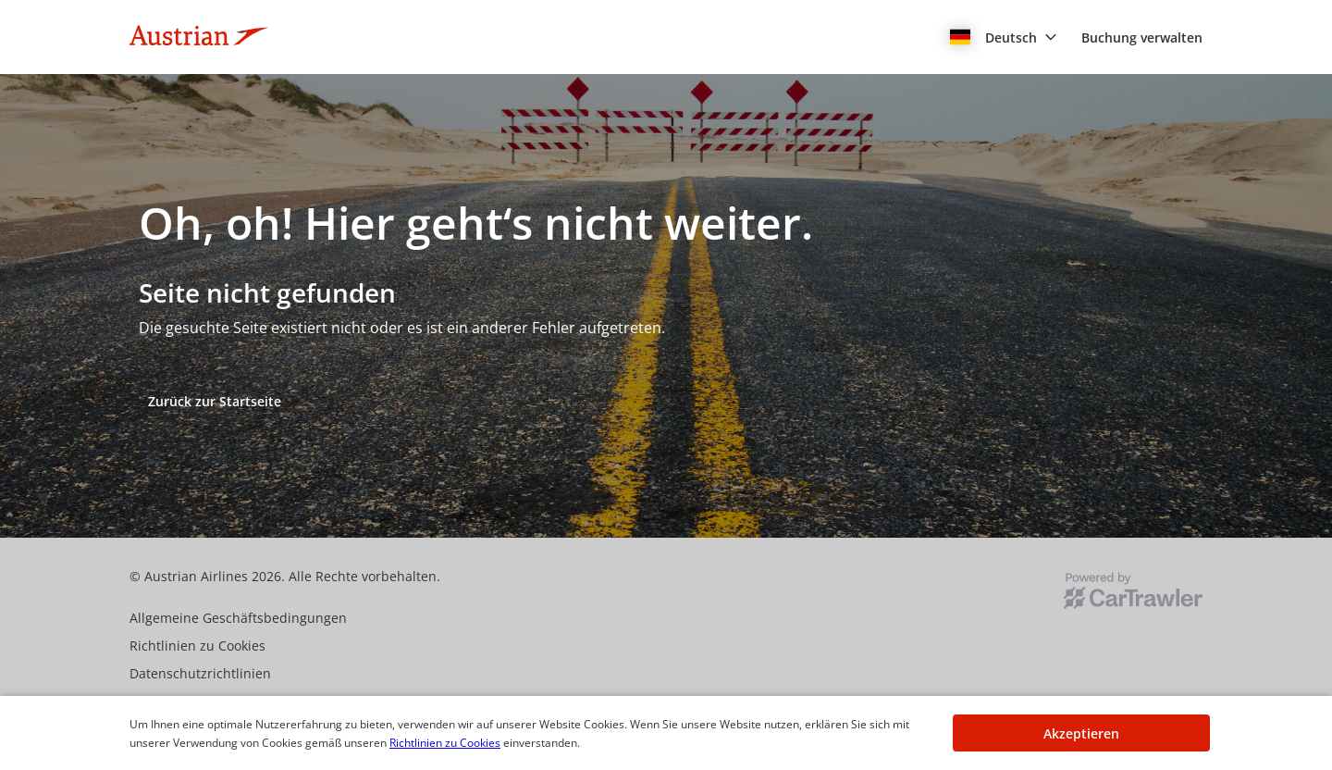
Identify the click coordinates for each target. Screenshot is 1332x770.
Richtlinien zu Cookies (444, 743)
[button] (1003, 37)
